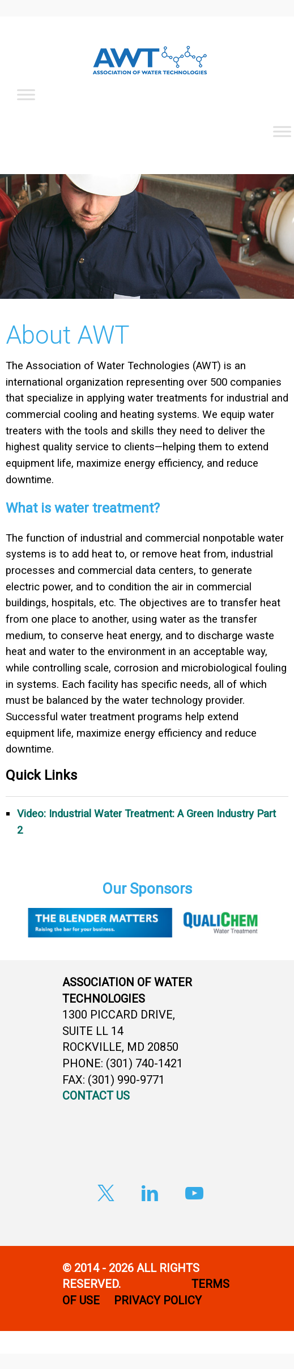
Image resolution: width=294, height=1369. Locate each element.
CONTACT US (96, 1095)
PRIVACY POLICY (159, 1300)
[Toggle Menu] (26, 94)
